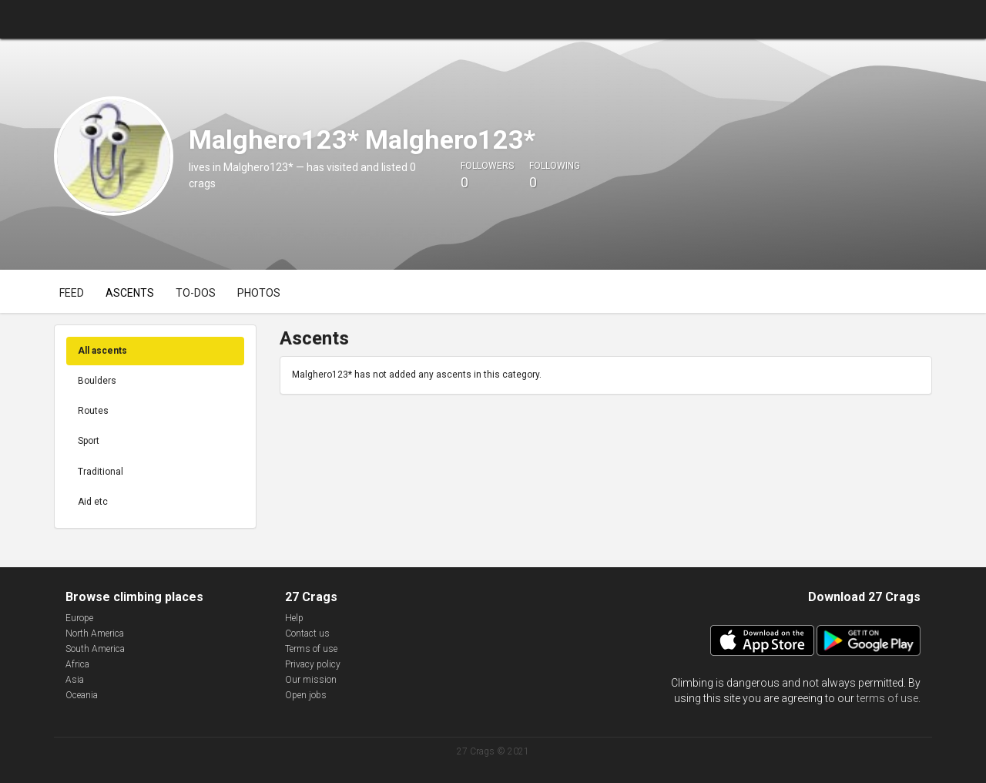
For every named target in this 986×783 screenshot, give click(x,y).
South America (95, 649)
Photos (258, 293)
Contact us (307, 633)
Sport (88, 440)
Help (294, 618)
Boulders (97, 380)
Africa (77, 664)
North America (94, 633)
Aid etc (93, 501)
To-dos (196, 293)
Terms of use (311, 649)
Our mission (311, 679)
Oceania (81, 695)
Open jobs (306, 695)
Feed (71, 293)
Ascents (130, 293)
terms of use (887, 698)
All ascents (102, 350)
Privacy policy (312, 664)
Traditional (100, 471)
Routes (93, 410)
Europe (79, 618)
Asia (74, 679)
